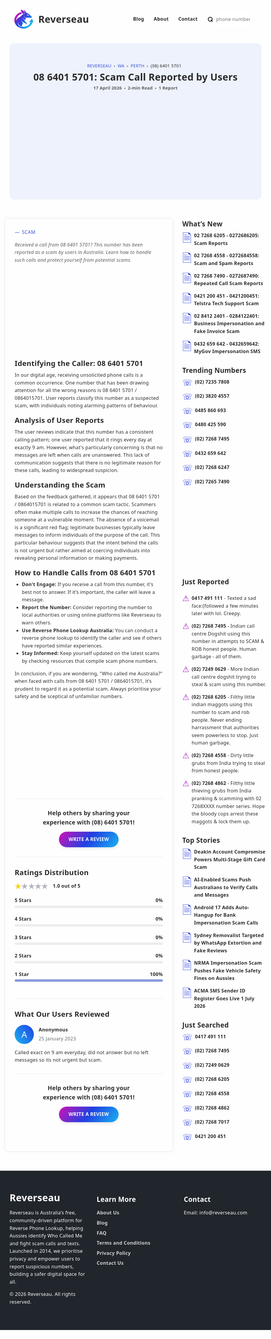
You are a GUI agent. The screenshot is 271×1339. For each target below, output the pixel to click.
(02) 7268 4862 (209, 792)
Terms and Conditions (123, 1252)
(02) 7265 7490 (212, 481)
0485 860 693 (210, 410)
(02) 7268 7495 (212, 438)
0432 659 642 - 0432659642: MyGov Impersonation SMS (227, 348)
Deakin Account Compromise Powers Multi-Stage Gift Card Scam (229, 868)
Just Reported (205, 590)
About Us (108, 1221)
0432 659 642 (210, 453)
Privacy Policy (114, 1262)
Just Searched (205, 1034)
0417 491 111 (207, 607)
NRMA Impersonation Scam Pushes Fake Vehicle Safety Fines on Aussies (228, 979)
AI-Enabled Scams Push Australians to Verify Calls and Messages (226, 896)
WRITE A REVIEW (89, 839)
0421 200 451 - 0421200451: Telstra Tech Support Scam (226, 300)
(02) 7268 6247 (212, 467)
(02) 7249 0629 (209, 678)
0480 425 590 (210, 424)
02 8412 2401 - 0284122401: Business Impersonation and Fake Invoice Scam (229, 324)
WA (121, 66)
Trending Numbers (214, 370)
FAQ (102, 1242)
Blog (138, 19)
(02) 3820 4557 (212, 396)
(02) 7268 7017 (212, 1131)
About (161, 19)
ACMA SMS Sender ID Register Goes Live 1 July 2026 (224, 1007)
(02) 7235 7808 (212, 382)
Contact (188, 19)
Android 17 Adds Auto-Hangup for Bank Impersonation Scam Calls (226, 924)
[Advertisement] (135, 138)
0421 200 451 (210, 1145)
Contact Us (110, 1272)
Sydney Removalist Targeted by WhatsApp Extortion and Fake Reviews (229, 952)
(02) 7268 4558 (209, 764)
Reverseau (63, 19)
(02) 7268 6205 (209, 706)
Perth (137, 66)
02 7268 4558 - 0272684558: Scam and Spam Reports (226, 259)
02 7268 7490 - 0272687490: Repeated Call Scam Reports (228, 280)
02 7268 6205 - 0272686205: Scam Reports (226, 239)
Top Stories (201, 849)
